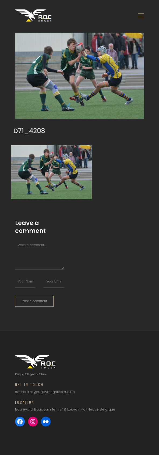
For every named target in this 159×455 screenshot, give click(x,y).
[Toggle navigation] (139, 15)
